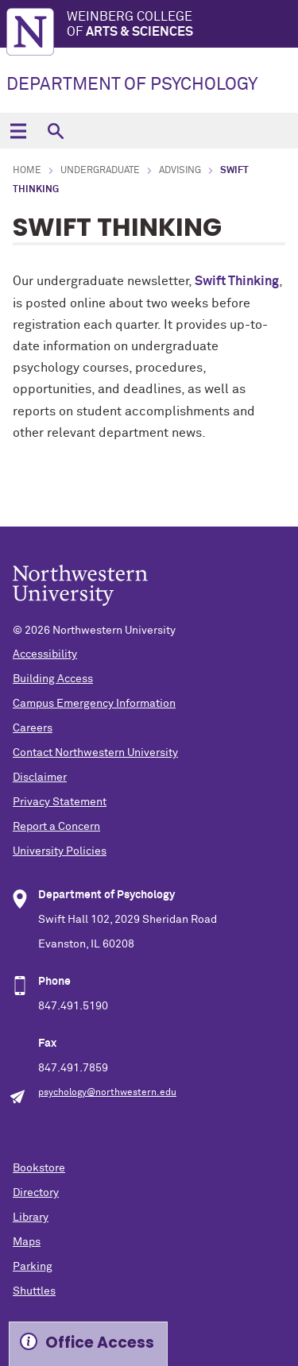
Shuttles (34, 1291)
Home (27, 171)
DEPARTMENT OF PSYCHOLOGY (131, 85)
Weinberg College (182, 25)
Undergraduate (100, 171)
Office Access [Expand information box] (99, 1342)
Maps (27, 1242)
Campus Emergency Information (94, 703)
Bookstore (39, 1168)
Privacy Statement (59, 802)
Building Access (53, 679)
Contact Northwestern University (95, 752)
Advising (180, 171)
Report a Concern (56, 826)
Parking (32, 1266)
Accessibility (45, 654)
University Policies (59, 851)
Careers (32, 728)
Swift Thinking (237, 281)
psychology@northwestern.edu (107, 1093)
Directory (36, 1192)
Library (30, 1217)
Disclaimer (40, 777)
